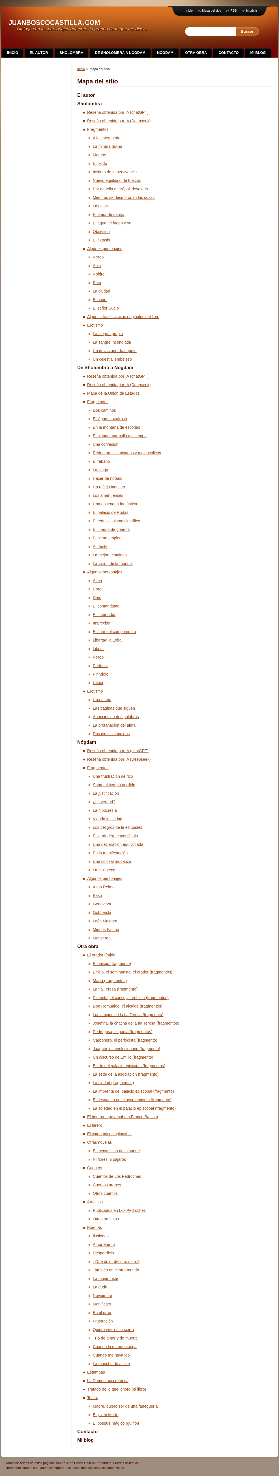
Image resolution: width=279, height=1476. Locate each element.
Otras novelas (99, 1142)
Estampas (96, 1372)
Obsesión (101, 231)
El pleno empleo (107, 538)
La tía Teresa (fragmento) (115, 989)
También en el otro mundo (116, 1270)
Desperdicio (103, 1253)
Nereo (98, 257)
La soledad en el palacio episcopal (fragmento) (134, 1108)
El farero (94, 1125)
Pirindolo (100, 674)
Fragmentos (97, 129)
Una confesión (105, 444)
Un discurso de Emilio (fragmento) (123, 1057)
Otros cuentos (105, 1193)
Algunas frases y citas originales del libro (123, 316)
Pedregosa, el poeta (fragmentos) (122, 1031)
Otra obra (87, 946)
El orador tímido (101, 955)
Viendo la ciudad (107, 819)
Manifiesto (102, 1304)
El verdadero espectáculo (115, 836)
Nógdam (86, 742)
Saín (97, 282)
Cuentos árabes (107, 1185)
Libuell (98, 648)
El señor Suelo (106, 308)
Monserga (102, 938)
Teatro (92, 1397)
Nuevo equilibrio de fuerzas (117, 180)
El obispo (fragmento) (112, 963)
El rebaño (101, 461)
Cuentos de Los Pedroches (117, 1176)
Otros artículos (106, 1219)
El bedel (100, 299)
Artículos (95, 1202)
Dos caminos (104, 410)
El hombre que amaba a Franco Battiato (122, 1117)
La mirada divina (107, 146)
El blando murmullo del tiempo (120, 436)
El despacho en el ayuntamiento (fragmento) (132, 1099)
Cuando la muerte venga (115, 1346)
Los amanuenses (108, 495)
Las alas (100, 206)
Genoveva (102, 904)
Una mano (102, 699)
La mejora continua (110, 555)
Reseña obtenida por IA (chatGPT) (118, 112)
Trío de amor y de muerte (115, 1338)
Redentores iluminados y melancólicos (127, 453)
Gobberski (102, 912)
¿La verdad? (104, 802)
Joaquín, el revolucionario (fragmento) (126, 1048)
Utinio (98, 682)
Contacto (87, 1431)
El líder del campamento (114, 631)
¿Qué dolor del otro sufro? (116, 1261)
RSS (233, 10)
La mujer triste (105, 1278)
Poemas (94, 1227)
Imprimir (251, 10)
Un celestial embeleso (112, 359)
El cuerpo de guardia (111, 529)
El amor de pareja (109, 214)
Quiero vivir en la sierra (113, 1329)
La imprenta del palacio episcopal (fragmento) (133, 1091)
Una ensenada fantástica (115, 504)
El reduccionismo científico (116, 521)
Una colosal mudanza (112, 861)
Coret (98, 589)
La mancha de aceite (111, 1363)
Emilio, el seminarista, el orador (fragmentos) (132, 972)
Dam (97, 597)
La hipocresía (105, 810)
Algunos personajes (104, 248)
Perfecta (100, 665)
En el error (102, 1312)
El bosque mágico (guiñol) (116, 1423)
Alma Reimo (104, 887)
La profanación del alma (114, 725)
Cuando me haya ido (111, 1355)
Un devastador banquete (115, 350)
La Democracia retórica (107, 1380)
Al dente (100, 546)
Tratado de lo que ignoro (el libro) (116, 1389)
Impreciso (101, 623)
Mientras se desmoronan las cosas (123, 197)
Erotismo (95, 325)
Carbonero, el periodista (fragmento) (125, 1040)
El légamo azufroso (110, 419)
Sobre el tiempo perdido (114, 785)
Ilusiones (101, 1236)
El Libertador (104, 614)
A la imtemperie (106, 138)
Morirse (99, 155)
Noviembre (102, 1295)
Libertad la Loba (107, 640)
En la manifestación (110, 853)
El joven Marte (105, 1414)
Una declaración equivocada (118, 844)
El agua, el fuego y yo (112, 223)
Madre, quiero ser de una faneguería (125, 1406)
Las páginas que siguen (114, 708)
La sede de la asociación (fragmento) (125, 1074)
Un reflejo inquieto (109, 487)
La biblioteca (104, 870)
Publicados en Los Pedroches (119, 1210)
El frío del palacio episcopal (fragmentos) (129, 1065)
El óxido (100, 163)
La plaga (100, 470)
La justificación (106, 793)
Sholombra (89, 103)
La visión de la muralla (113, 563)
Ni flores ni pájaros (109, 1159)
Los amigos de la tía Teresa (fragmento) (128, 1014)
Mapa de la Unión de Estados (113, 393)
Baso (97, 895)
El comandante (106, 606)
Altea (97, 580)
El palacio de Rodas (110, 512)
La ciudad (101, 291)
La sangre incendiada (112, 342)
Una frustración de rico (113, 776)
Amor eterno (104, 1244)
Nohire (99, 274)
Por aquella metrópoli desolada (120, 189)
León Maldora (105, 921)
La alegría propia (108, 333)
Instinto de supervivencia (115, 172)
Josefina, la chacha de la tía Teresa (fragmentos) (136, 1023)
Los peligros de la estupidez (117, 827)
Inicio (81, 69)
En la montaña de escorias (116, 427)
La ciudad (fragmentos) (113, 1082)
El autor (86, 95)
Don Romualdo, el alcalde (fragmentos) (127, 1006)
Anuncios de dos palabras (116, 716)
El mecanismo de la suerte (116, 1151)
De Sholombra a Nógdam (105, 367)
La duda (100, 1287)
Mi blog (85, 1440)
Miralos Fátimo (106, 929)
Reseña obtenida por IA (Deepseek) (119, 121)
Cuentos (94, 1168)
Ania (97, 265)
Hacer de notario (107, 478)
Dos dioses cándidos (111, 733)
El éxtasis (101, 240)
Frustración (103, 1321)
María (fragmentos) (110, 980)
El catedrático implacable (109, 1134)
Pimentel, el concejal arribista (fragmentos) (131, 997)
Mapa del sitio (211, 10)
